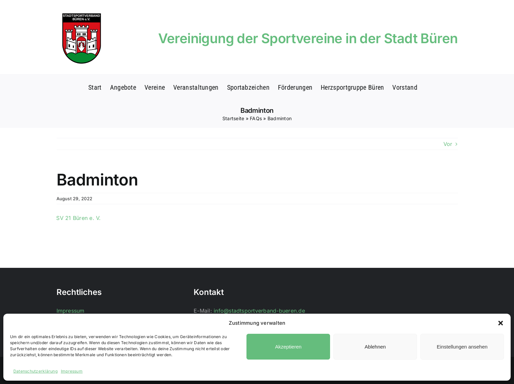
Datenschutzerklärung (35, 371)
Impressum (72, 371)
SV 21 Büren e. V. (78, 218)
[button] (500, 323)
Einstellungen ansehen (462, 347)
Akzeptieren (288, 347)
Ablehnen (375, 347)
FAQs (256, 118)
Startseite (233, 118)
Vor (447, 144)
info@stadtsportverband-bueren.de (259, 310)
